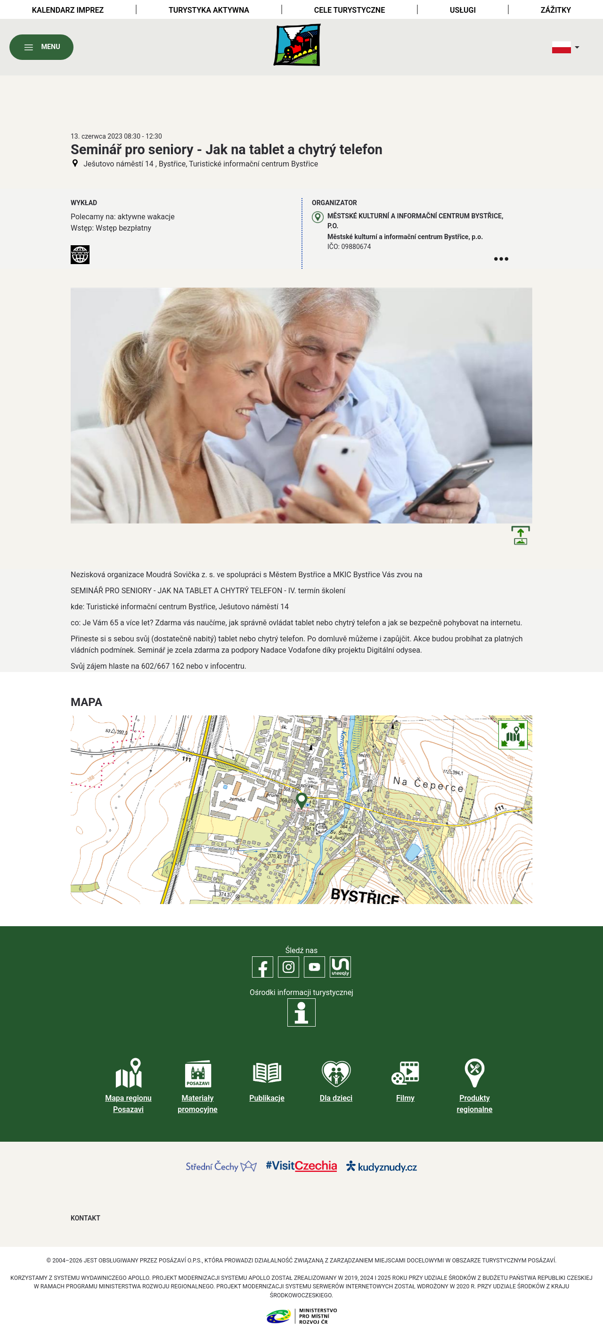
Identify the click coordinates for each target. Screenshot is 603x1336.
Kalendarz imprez (68, 10)
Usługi (463, 10)
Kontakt (85, 1218)
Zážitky (556, 10)
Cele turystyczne (349, 10)
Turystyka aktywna (209, 10)
